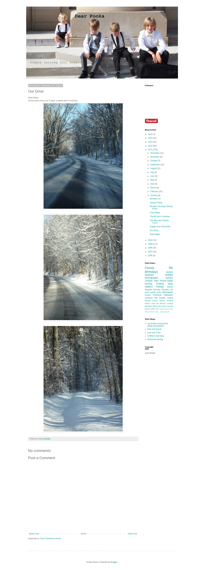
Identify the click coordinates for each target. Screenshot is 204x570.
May (152, 180)
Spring (161, 301)
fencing (170, 306)
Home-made (166, 280)
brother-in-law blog (155, 336)
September (155, 164)
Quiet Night (155, 234)
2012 (150, 146)
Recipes (148, 289)
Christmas (157, 295)
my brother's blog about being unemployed (157, 324)
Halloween (168, 295)
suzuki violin (155, 292)
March (153, 187)
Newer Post (34, 534)
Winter (147, 303)
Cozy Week (155, 213)
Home (83, 534)
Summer (157, 289)
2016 (150, 134)
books (164, 306)
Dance (162, 309)
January (154, 195)
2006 (150, 255)
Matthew (149, 275)
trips (156, 280)
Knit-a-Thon (169, 309)
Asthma (163, 303)
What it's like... (155, 312)
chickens (149, 298)
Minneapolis (167, 292)
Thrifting (169, 301)
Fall (155, 298)
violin (153, 309)
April (152, 184)
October (154, 160)
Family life (159, 268)
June (152, 176)
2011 (150, 149)
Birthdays (151, 271)
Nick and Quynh (154, 329)
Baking (147, 301)
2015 (150, 138)
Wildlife (169, 275)
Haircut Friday (156, 202)
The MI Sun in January (160, 216)
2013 (150, 142)
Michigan (148, 306)
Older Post (132, 534)
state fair (154, 303)
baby (170, 283)
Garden (162, 298)
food (147, 292)
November (155, 157)
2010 (150, 240)
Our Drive (154, 230)
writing (170, 298)
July (152, 172)
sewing (148, 283)
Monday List (155, 199)
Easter (154, 301)
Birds (157, 309)
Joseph (149, 280)
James (169, 272)
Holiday (160, 286)
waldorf (149, 286)
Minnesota (157, 306)
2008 (150, 248)
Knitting (160, 283)
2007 (150, 252)
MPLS (147, 312)
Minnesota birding (155, 339)
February (154, 191)
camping (163, 312)
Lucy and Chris (154, 332)
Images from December (160, 226)
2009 (150, 244)
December (155, 153)
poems (147, 309)
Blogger (113, 562)
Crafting (170, 303)
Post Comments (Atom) (50, 538)
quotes (169, 277)
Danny (170, 287)
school (148, 295)
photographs (151, 277)
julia (168, 312)
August (153, 168)
